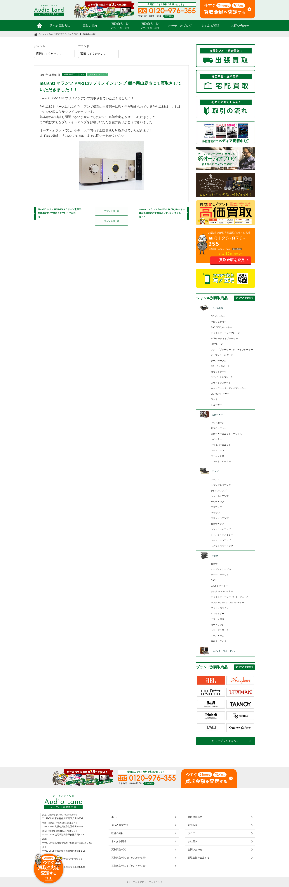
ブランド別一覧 (111, 211)
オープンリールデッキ (222, 355)
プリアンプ (216, 507)
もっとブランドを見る (225, 741)
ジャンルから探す (51, 34)
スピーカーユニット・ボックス (226, 434)
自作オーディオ (218, 641)
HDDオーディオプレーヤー (224, 338)
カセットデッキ (218, 371)
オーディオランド (153, 882)
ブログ (191, 833)
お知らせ (192, 825)
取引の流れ (117, 833)
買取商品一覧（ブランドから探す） (130, 865)
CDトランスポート (220, 366)
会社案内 (192, 841)
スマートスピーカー (221, 461)
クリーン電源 (217, 619)
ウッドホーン (217, 422)
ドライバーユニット (221, 445)
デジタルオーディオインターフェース (229, 597)
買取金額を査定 (232, 260)
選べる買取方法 (60, 25)
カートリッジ (217, 624)
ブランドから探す (69, 34)
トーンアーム (217, 635)
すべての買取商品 (244, 298)
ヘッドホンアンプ (220, 496)
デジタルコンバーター (222, 591)
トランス (215, 479)
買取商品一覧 (120, 25)
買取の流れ (90, 25)
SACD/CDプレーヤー (221, 327)
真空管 (214, 564)
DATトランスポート (221, 382)
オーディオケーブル (221, 569)
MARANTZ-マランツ (74, 74)
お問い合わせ (240, 25)
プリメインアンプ (98, 74)
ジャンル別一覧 (111, 221)
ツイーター (216, 439)
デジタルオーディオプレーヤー (226, 333)
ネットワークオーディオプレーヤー (228, 388)
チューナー (216, 405)
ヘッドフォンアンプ (221, 540)
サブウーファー (218, 428)
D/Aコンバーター (219, 586)
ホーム (115, 817)
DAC (213, 580)
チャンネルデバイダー (222, 535)
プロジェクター (218, 322)
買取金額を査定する (198, 857)
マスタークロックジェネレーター (227, 602)
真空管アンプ (217, 524)
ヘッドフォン (217, 450)
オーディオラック (220, 575)
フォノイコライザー (221, 608)
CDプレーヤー (218, 316)
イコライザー (217, 613)
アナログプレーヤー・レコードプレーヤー (232, 349)
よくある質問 (210, 25)
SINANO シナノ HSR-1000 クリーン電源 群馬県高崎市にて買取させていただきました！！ (59, 213)
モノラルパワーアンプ (222, 546)
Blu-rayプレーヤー (220, 394)
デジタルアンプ (218, 490)
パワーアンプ (217, 501)
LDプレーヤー (218, 344)
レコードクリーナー (221, 630)
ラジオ (214, 399)
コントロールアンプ (221, 529)
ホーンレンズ (217, 456)
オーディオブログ (180, 25)
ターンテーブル (218, 360)
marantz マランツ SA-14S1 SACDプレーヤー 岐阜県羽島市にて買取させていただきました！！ (162, 213)
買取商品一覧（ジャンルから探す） (130, 857)
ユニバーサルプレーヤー (223, 377)
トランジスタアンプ (221, 485)
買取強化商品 (195, 817)
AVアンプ (215, 512)
